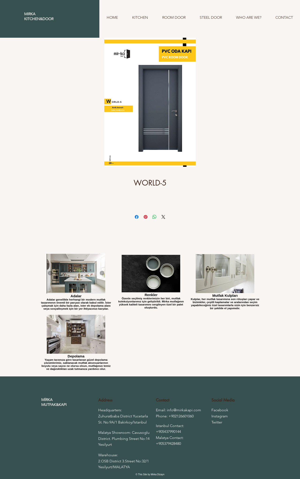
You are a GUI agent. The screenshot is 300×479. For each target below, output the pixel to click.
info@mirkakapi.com (184, 410)
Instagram (219, 416)
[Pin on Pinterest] (145, 217)
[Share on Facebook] (136, 217)
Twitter (216, 422)
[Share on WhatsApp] (154, 217)
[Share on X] (163, 217)
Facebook (219, 410)
